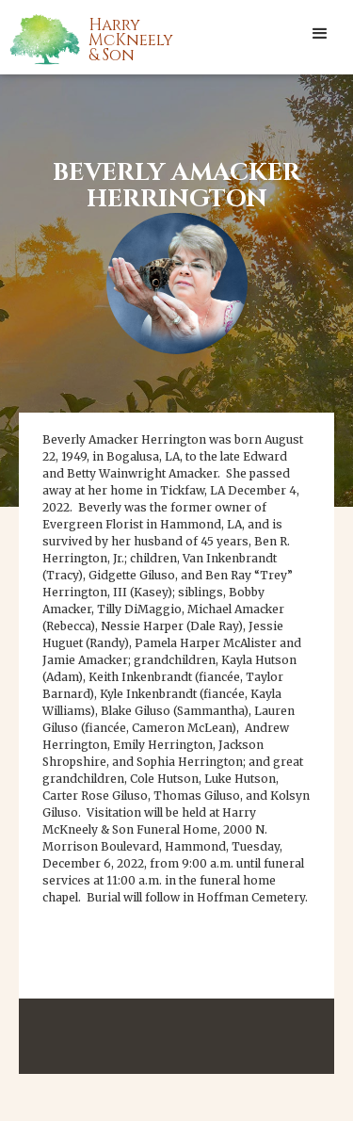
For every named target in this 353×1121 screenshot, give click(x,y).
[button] (320, 33)
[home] (113, 38)
